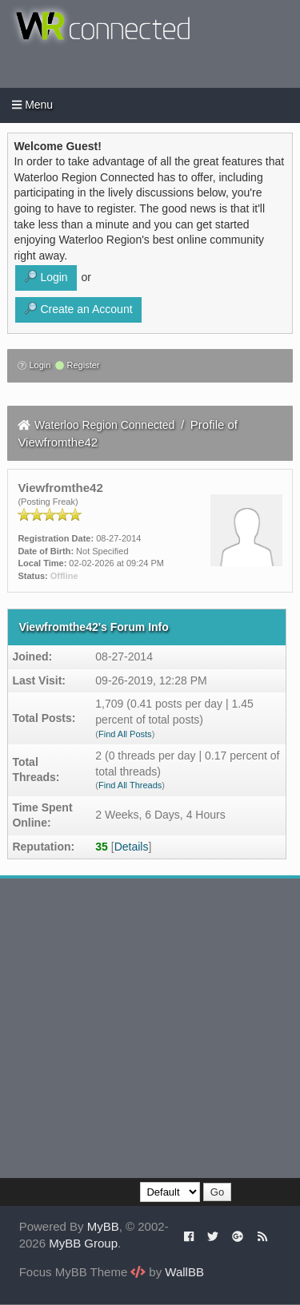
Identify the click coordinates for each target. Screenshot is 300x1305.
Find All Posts (125, 734)
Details (131, 846)
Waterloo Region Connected (104, 424)
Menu (32, 104)
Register (77, 365)
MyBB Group (83, 1243)
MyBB (103, 1226)
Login (34, 365)
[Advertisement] (150, 1028)
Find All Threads (130, 785)
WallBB (184, 1272)
